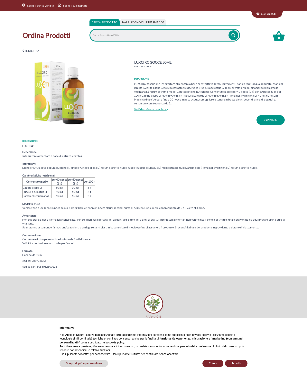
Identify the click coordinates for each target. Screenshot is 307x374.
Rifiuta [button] (213, 363)
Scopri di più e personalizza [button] (84, 363)
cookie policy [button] (116, 342)
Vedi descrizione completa (151, 109)
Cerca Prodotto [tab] (104, 22)
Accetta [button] (236, 363)
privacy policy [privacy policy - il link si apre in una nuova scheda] (200, 334)
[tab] (143, 22)
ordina (270, 120)
